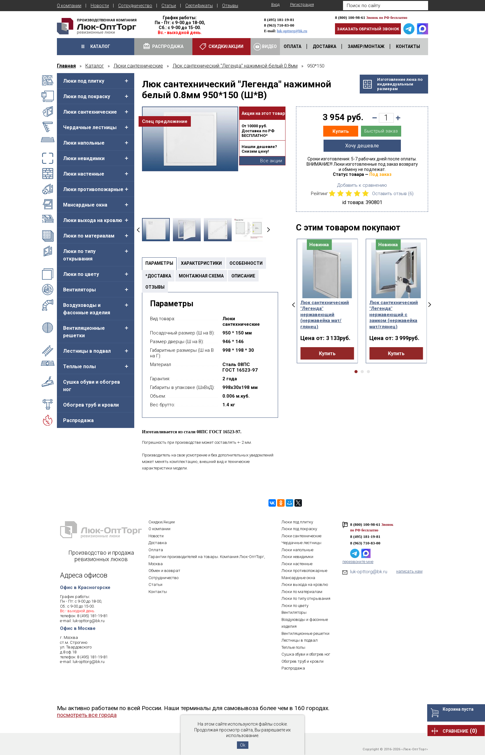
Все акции (271, 161)
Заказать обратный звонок (368, 29)
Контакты (157, 591)
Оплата (155, 550)
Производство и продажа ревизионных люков (101, 555)
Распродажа (78, 420)
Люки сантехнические (90, 112)
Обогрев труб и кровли (91, 405)
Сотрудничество (135, 5)
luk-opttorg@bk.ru (292, 31)
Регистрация (302, 4)
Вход (275, 4)
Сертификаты (199, 5)
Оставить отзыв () (393, 193)
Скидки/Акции (161, 522)
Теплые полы (79, 366)
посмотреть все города (87, 715)
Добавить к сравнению (362, 185)
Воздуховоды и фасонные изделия (86, 309)
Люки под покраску (86, 96)
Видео (265, 46)
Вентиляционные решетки (84, 331)
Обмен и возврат (164, 570)
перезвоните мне (357, 561)
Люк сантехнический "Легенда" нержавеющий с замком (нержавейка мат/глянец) (393, 314)
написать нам (409, 571)
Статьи (168, 5)
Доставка (157, 542)
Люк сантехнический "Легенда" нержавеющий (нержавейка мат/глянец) (324, 314)
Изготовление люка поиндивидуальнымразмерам (400, 84)
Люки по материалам (88, 236)
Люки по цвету (81, 274)
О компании (69, 5)
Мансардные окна (85, 205)
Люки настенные (83, 174)
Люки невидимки (84, 158)
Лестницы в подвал (87, 351)
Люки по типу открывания (79, 255)
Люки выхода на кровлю (92, 220)
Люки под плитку (83, 81)
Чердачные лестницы (90, 127)
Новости (100, 5)
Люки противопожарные (93, 189)
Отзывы (230, 5)
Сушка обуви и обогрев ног (91, 385)
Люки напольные (84, 143)
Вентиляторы (79, 290)
